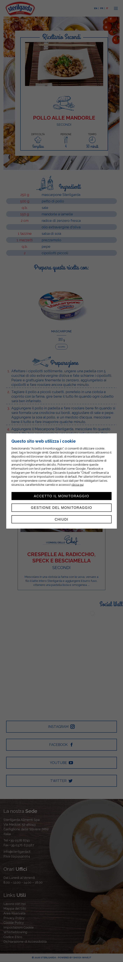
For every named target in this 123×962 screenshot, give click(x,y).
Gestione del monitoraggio (61, 508)
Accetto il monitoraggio (61, 496)
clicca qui (77, 484)
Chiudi (61, 519)
